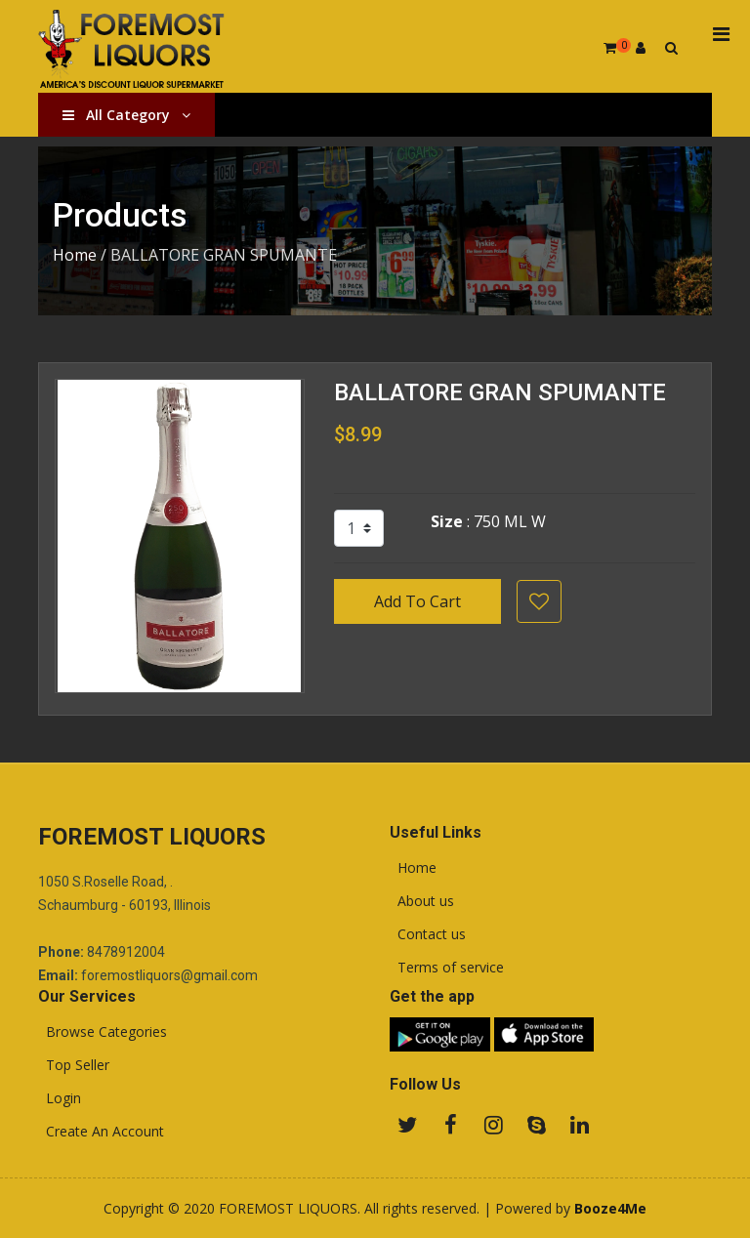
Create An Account (101, 1131)
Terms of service (447, 967)
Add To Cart (417, 601)
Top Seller (73, 1065)
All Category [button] (126, 114)
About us (422, 901)
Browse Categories (102, 1032)
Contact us (428, 934)
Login (59, 1098)
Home (75, 255)
